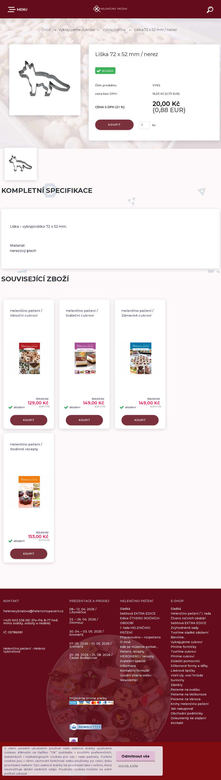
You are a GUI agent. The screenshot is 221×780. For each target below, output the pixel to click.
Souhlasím (128, 766)
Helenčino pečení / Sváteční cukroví (82, 313)
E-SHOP (12, 9)
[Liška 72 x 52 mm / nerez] (45, 46)
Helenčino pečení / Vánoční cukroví (26, 313)
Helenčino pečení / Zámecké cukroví (137, 313)
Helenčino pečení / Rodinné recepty (26, 446)
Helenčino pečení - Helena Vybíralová (24, 650)
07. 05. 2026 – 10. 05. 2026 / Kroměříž (90, 645)
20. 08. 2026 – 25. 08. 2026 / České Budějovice (90, 656)
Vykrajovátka (114, 30)
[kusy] (144, 125)
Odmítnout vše (136, 756)
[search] (211, 10)
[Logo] (110, 9)
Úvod (46, 30)
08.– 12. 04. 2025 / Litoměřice (82, 611)
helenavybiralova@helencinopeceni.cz (33, 611)
